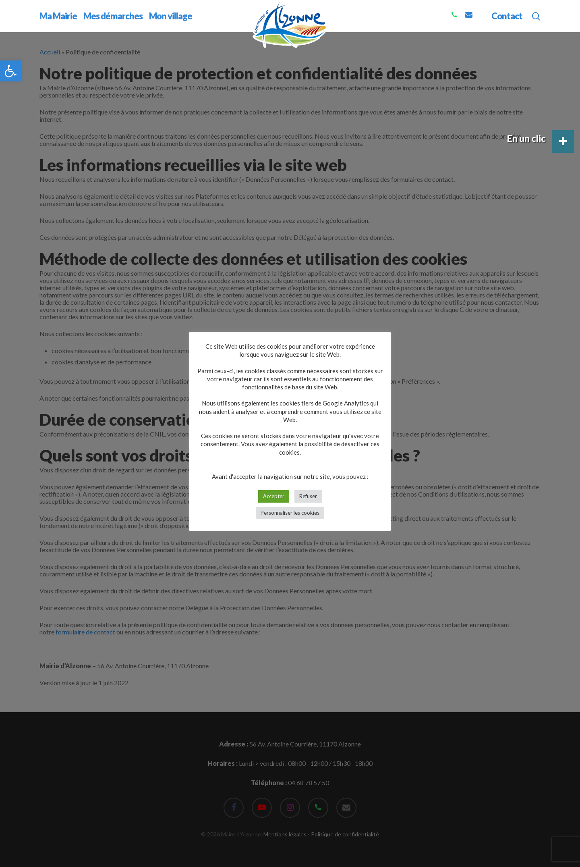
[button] (10, 70)
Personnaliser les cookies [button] (290, 512)
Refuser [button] (308, 496)
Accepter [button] (273, 496)
